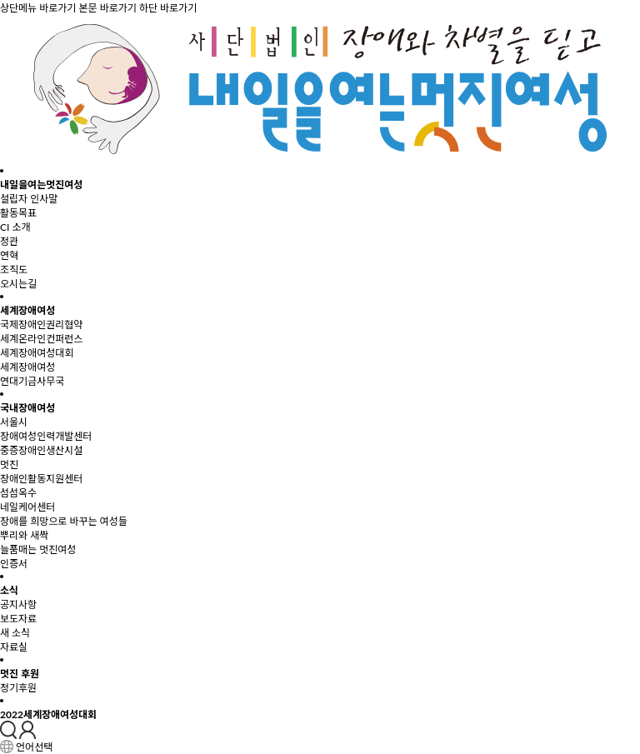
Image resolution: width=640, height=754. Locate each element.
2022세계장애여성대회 (48, 714)
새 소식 (15, 633)
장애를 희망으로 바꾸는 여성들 (64, 521)
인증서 (14, 563)
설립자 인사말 (29, 198)
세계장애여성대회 (36, 353)
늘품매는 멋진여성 (38, 549)
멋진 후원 (19, 673)
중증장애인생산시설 (41, 450)
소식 (9, 590)
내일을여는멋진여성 (41, 184)
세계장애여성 (27, 310)
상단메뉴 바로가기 (38, 8)
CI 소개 (15, 227)
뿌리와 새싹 (24, 535)
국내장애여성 (27, 408)
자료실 (14, 647)
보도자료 (18, 618)
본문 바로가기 (107, 8)
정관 (9, 241)
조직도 (14, 269)
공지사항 (18, 604)
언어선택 (34, 748)
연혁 (9, 255)
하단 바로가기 (168, 8)
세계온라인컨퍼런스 (41, 338)
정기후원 (18, 688)
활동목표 (18, 213)
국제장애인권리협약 (41, 324)
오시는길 (18, 283)
